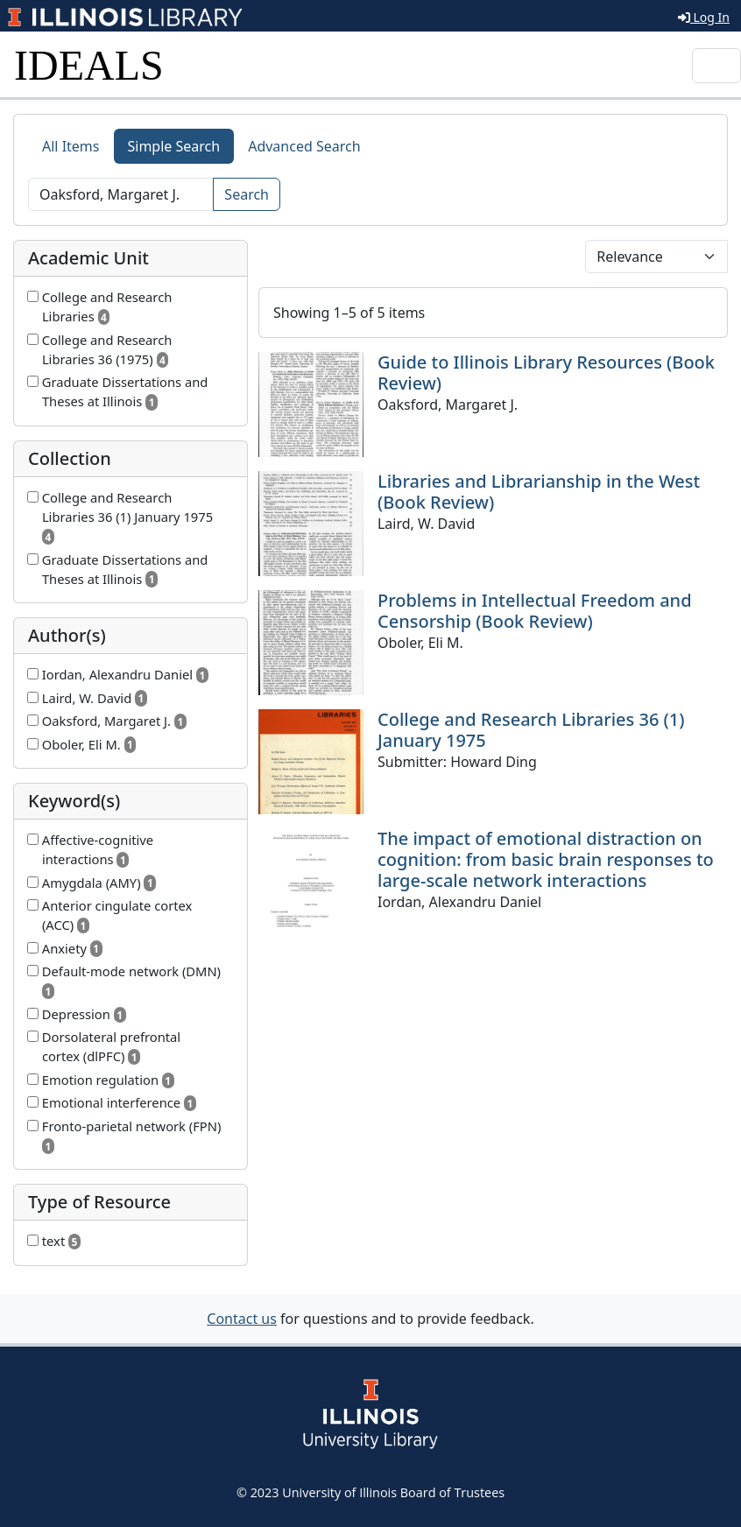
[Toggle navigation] (716, 65)
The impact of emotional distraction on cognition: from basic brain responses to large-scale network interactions (546, 859)
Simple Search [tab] (174, 146)
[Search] (121, 194)
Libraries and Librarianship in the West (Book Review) (539, 491)
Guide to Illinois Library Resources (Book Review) (546, 372)
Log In (704, 17)
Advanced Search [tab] (304, 146)
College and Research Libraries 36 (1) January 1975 (531, 729)
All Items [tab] (71, 146)
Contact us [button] (242, 1318)
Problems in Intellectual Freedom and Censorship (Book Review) (535, 610)
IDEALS (89, 65)
